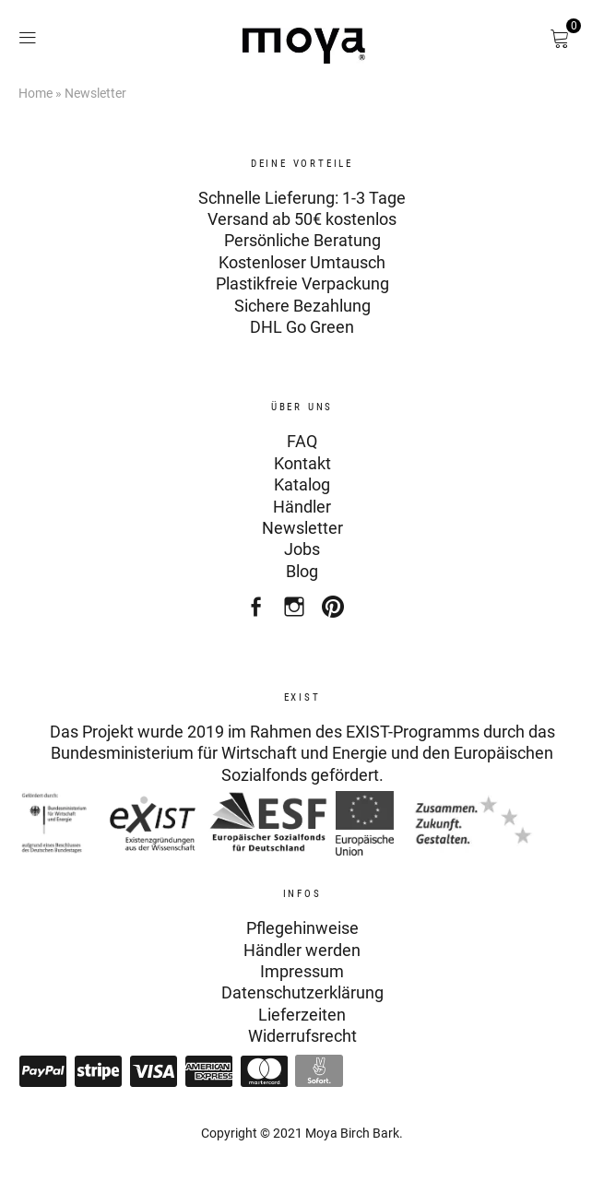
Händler (302, 506)
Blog (302, 571)
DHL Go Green (302, 327)
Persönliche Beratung (302, 240)
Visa (153, 1071)
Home (35, 93)
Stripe (98, 1071)
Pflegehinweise (302, 928)
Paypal (42, 1071)
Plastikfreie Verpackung (302, 283)
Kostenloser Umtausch (302, 262)
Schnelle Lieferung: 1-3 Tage (302, 197)
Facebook (258, 612)
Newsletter (302, 527)
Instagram (296, 612)
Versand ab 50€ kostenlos (302, 219)
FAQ (302, 441)
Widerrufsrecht (302, 1035)
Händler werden (302, 950)
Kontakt (302, 463)
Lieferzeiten (302, 1014)
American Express (208, 1071)
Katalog (302, 484)
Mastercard (264, 1071)
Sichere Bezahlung (302, 305)
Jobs (302, 549)
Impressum (302, 971)
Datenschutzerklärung (302, 992)
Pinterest (335, 612)
